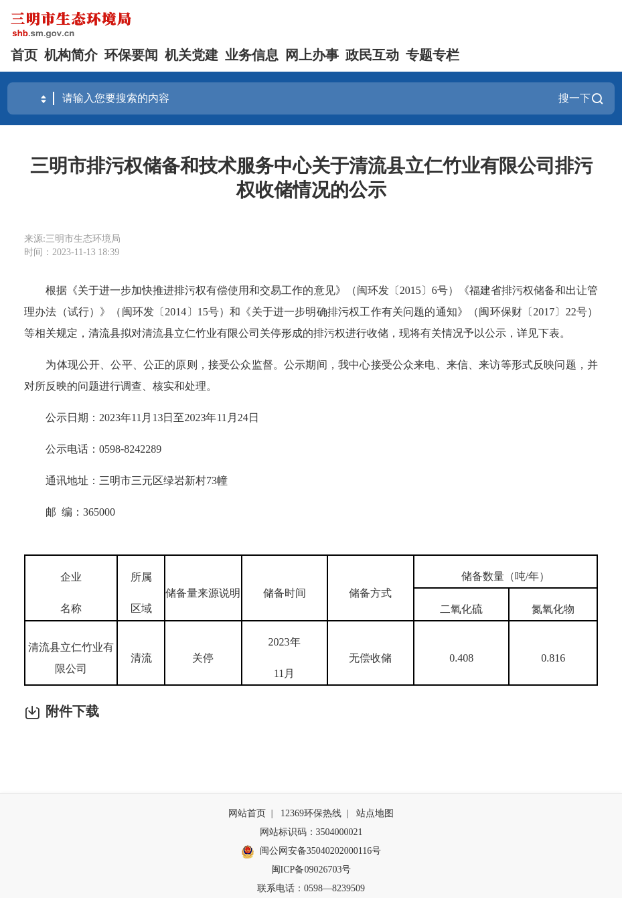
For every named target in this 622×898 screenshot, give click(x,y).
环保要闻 (131, 55)
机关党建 (191, 55)
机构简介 (71, 55)
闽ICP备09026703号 (311, 870)
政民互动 (372, 55)
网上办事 (312, 55)
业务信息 (252, 55)
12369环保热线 (311, 813)
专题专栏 (432, 55)
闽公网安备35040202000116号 (311, 851)
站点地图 (375, 813)
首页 (24, 55)
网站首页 (247, 813)
